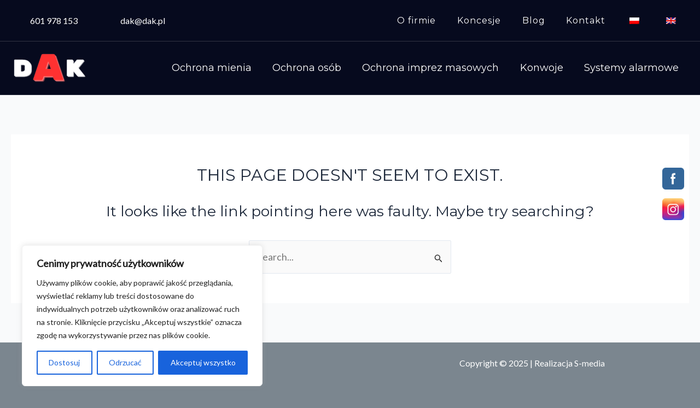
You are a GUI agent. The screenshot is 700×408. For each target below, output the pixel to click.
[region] (142, 315)
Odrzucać (125, 362)
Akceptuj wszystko (203, 362)
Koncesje (495, 20)
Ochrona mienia (232, 68)
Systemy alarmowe (633, 68)
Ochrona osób (322, 68)
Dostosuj (64, 362)
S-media (589, 363)
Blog (546, 20)
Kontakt (595, 20)
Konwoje (548, 68)
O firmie (436, 20)
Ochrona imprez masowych (442, 68)
